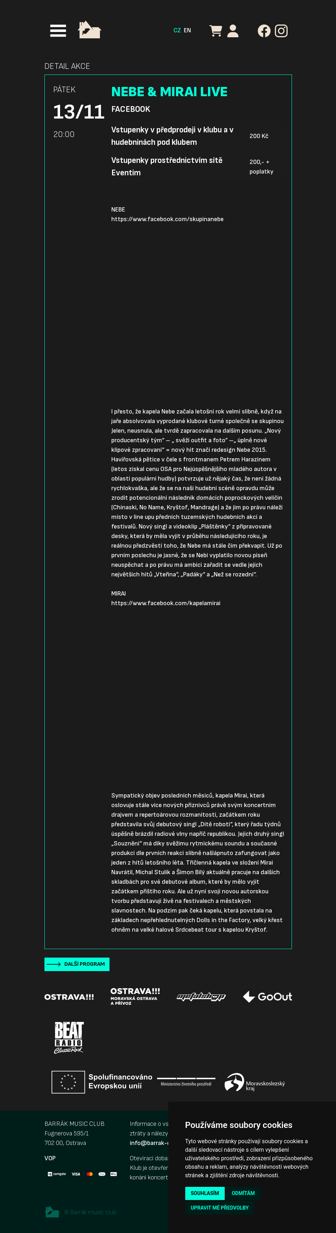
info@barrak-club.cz (158, 1143)
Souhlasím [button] (205, 1193)
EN (187, 30)
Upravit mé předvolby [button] (220, 1208)
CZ (177, 30)
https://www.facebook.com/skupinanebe (167, 219)
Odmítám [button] (243, 1193)
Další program (84, 964)
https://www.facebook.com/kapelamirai (165, 603)
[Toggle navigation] (58, 31)
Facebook (130, 109)
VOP (49, 1158)
